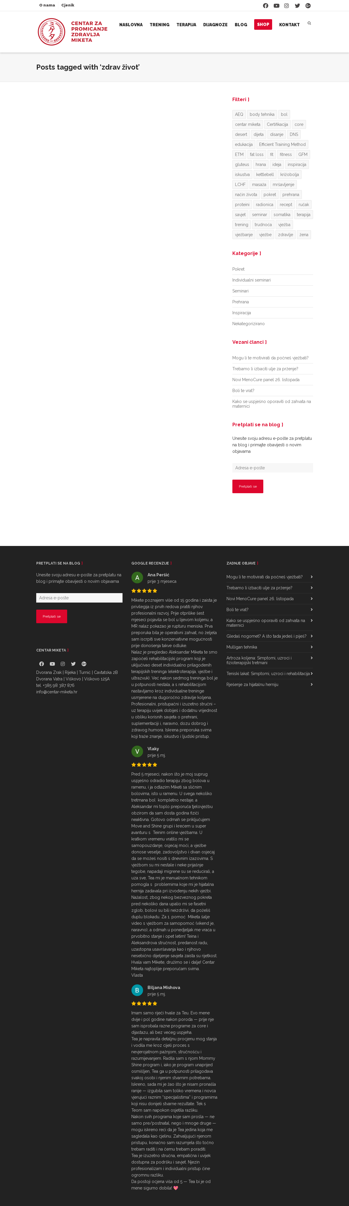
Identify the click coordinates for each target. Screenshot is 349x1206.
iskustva (242, 174)
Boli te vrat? (243, 390)
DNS (294, 134)
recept (286, 204)
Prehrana (240, 302)
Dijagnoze (215, 24)
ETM (239, 154)
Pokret (238, 269)
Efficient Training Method (282, 144)
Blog (241, 24)
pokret (270, 194)
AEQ (239, 114)
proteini (242, 204)
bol (284, 114)
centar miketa (247, 124)
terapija (303, 214)
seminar (259, 214)
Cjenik (67, 5)
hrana (261, 164)
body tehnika (262, 114)
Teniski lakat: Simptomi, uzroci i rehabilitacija (268, 673)
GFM (302, 154)
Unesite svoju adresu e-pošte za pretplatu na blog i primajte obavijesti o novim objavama (272, 445)
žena (304, 234)
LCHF (240, 184)
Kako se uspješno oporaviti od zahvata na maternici (271, 404)
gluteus (242, 164)
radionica (264, 204)
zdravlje (285, 234)
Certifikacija (277, 124)
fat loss (257, 154)
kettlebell (265, 174)
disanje (276, 134)
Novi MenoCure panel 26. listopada (266, 379)
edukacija (244, 144)
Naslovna (131, 24)
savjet (240, 214)
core (299, 124)
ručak (304, 204)
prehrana (290, 194)
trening (241, 224)
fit (271, 154)
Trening (159, 24)
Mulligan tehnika (241, 647)
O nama (47, 5)
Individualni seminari (251, 280)
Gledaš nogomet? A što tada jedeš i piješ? (266, 636)
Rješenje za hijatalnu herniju (252, 684)
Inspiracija (241, 312)
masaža (259, 184)
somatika (282, 214)
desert (241, 134)
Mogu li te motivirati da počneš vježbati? (270, 358)
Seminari (240, 291)
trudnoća (263, 224)
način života (246, 194)
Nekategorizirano (248, 323)
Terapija (186, 24)
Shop (263, 24)
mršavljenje (283, 184)
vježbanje (244, 234)
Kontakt (289, 24)
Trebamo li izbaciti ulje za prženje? (265, 368)
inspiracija (297, 164)
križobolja (289, 174)
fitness (286, 154)
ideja (276, 164)
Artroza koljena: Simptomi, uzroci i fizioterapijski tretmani (259, 660)
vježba (284, 224)
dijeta (259, 134)
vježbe (265, 234)
